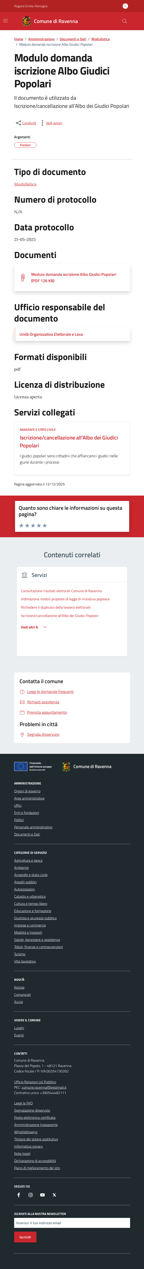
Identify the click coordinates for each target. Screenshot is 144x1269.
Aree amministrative (29, 798)
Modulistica (25, 184)
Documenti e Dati (27, 834)
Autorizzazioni (24, 889)
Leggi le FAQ (23, 1103)
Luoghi (19, 1028)
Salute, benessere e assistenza (37, 939)
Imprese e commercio (30, 925)
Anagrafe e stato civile (31, 874)
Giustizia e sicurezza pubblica (35, 918)
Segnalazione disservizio (32, 1110)
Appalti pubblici (25, 882)
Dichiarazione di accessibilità (35, 1160)
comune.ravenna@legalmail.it (44, 1087)
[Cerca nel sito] (124, 21)
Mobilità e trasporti (28, 932)
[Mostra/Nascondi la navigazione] (5, 20)
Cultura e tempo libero (30, 903)
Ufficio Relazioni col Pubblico (35, 1082)
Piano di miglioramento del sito (37, 1168)
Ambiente (21, 867)
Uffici (18, 805)
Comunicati (22, 994)
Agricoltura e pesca (28, 860)
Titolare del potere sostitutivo (36, 1139)
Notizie (19, 987)
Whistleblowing (25, 1132)
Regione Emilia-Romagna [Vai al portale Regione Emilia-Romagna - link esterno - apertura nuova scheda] (30, 6)
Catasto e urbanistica (30, 896)
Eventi (19, 1035)
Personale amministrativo (33, 827)
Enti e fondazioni (26, 812)
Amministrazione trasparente (36, 1124)
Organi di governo (27, 791)
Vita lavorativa (25, 961)
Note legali (22, 1153)
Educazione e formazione (32, 910)
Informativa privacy (28, 1146)
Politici (19, 820)
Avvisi (18, 1001)
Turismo (19, 954)
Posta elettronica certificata (34, 1117)
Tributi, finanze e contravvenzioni (38, 946)
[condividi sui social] (25, 123)
